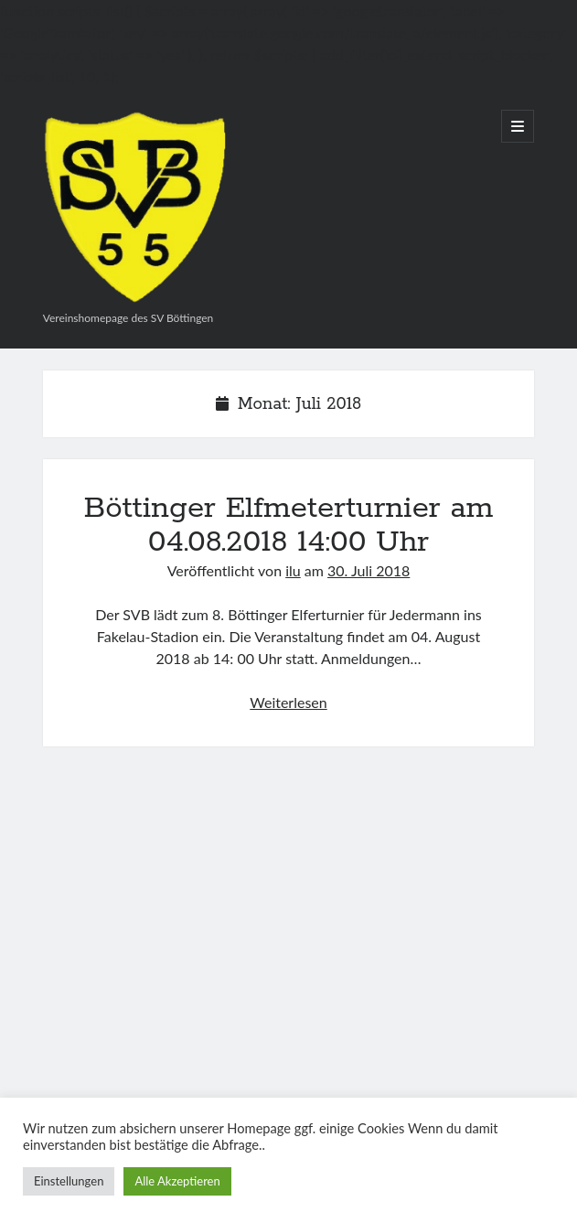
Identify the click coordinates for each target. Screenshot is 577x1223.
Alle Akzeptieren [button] (176, 1181)
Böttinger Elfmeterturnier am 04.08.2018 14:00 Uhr (288, 525)
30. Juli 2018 (368, 570)
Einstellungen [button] (68, 1181)
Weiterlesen (288, 702)
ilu (293, 570)
